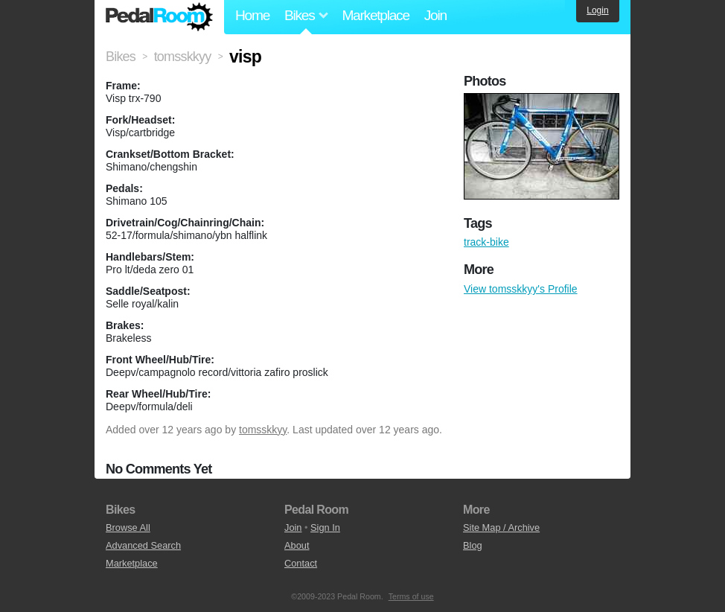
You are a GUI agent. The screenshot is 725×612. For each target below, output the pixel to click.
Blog (472, 545)
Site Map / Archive (501, 527)
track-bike (486, 242)
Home (252, 15)
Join (435, 15)
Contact (300, 563)
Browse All (128, 527)
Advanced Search (143, 545)
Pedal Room (159, 17)
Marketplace (375, 15)
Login (597, 10)
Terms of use (411, 596)
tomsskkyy (263, 430)
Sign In (325, 527)
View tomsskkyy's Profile (521, 289)
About (296, 545)
